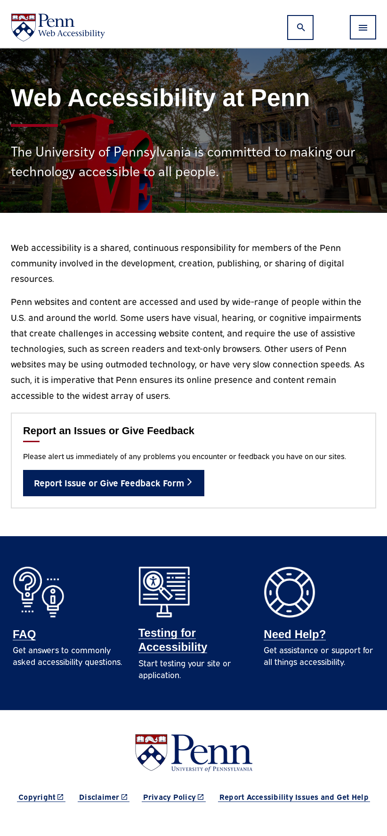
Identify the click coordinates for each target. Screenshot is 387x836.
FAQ (24, 634)
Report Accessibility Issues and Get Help (294, 796)
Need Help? (295, 634)
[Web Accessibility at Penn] (58, 27)
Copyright (41, 796)
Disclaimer (104, 796)
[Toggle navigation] (363, 27)
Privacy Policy (174, 796)
